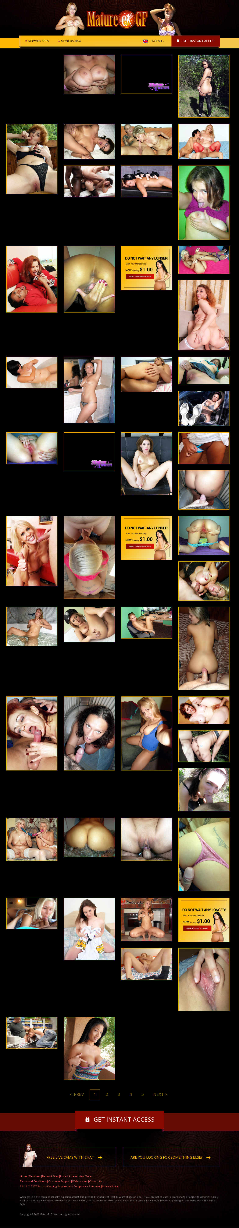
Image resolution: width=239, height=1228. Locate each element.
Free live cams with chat (70, 1157)
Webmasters (80, 1181)
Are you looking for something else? (167, 1157)
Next (158, 1094)
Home (23, 1176)
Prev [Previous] (78, 1094)
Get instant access (199, 41)
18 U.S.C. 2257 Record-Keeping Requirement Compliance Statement (60, 1186)
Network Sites (38, 41)
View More (85, 1176)
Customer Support (59, 1181)
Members (34, 1176)
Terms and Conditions (33, 1181)
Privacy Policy (110, 1186)
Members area (70, 41)
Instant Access (68, 1176)
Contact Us (95, 1181)
